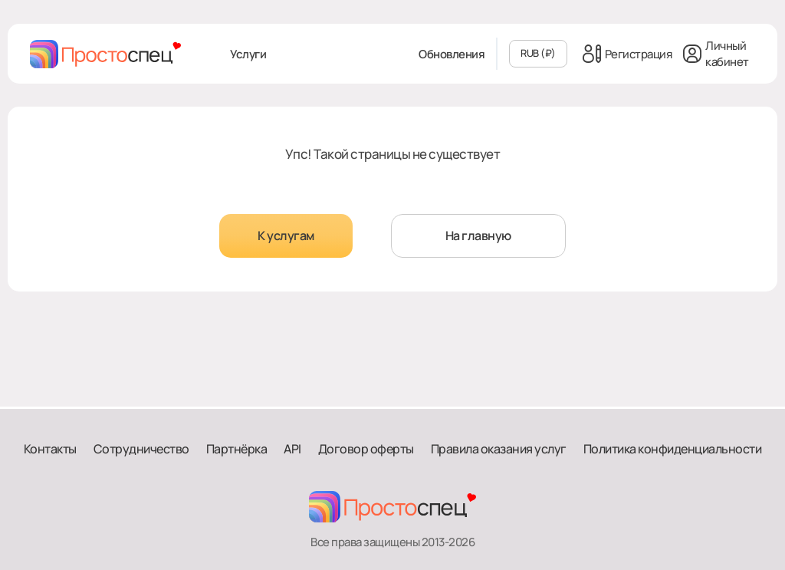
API (292, 448)
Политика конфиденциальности (672, 448)
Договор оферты (366, 448)
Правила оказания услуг (499, 448)
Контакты (50, 448)
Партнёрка (237, 448)
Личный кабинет (716, 54)
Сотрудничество (141, 448)
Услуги (248, 54)
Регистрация (627, 53)
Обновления (451, 54)
